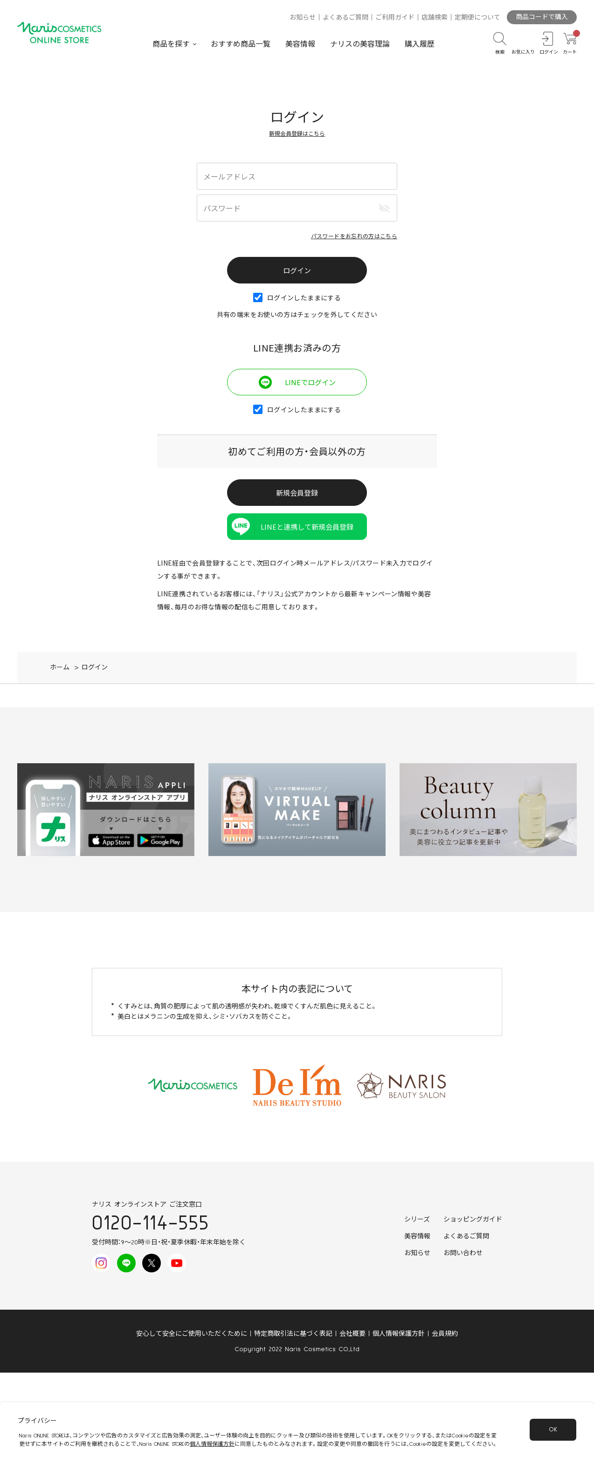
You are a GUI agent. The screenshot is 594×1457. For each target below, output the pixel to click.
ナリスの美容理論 (360, 44)
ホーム (59, 667)
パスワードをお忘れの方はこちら (354, 236)
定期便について (477, 17)
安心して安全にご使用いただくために (191, 1334)
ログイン (95, 667)
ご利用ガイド (394, 17)
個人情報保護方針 (399, 1334)
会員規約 (445, 1334)
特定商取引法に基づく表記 (293, 1334)
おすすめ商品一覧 (240, 44)
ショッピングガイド (472, 1219)
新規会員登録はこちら (297, 133)
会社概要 (352, 1334)
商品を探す (171, 44)
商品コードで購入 (542, 17)
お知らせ (303, 17)
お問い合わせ (463, 1253)
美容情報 (300, 44)
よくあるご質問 (345, 17)
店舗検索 (434, 17)
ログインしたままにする (297, 297)
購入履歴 (420, 44)
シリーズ (417, 1219)
